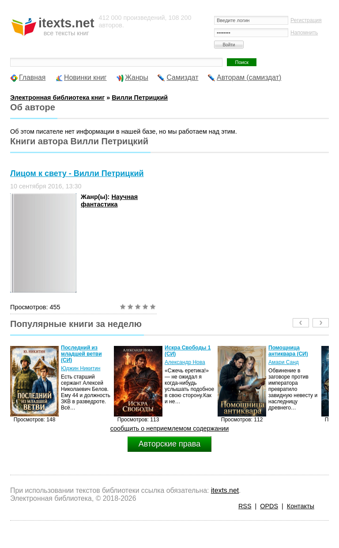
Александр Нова (185, 362)
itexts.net (225, 490)
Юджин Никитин (80, 368)
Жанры (136, 77)
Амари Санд (283, 362)
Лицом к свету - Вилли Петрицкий (77, 173)
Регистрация (306, 20)
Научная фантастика (109, 200)
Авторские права (169, 443)
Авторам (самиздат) (249, 77)
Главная (32, 77)
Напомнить (304, 33)
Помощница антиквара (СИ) (288, 351)
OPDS (269, 506)
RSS (245, 506)
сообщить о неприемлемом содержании (169, 428)
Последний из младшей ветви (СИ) (81, 354)
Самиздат (182, 77)
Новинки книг (85, 77)
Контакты (300, 506)
